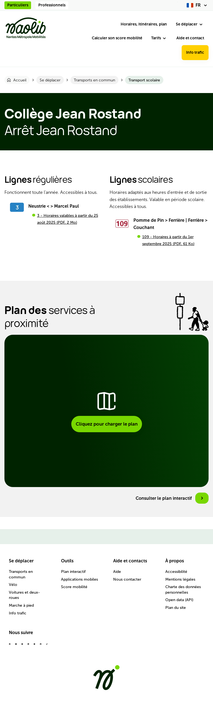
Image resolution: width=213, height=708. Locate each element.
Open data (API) (179, 600)
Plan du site (175, 607)
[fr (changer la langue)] (198, 5)
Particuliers (17, 5)
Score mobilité (74, 587)
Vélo (13, 584)
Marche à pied (21, 605)
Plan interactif (73, 571)
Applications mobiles (79, 579)
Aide (117, 571)
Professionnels (51, 5)
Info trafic (195, 52)
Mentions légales (180, 579)
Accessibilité (176, 571)
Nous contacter (127, 579)
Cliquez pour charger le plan (107, 424)
